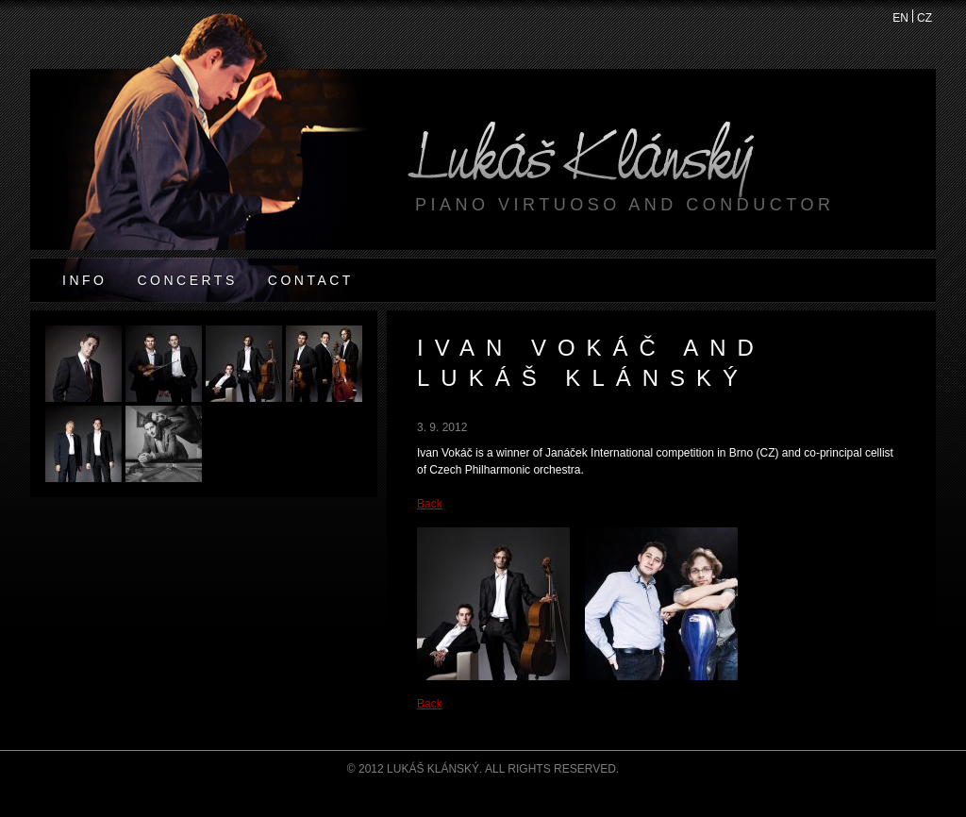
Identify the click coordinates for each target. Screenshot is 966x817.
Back (429, 503)
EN (900, 17)
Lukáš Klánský (581, 168)
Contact (311, 280)
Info (84, 280)
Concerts (187, 280)
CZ (924, 17)
